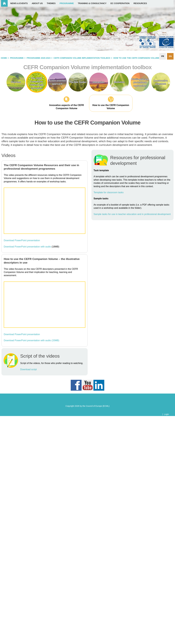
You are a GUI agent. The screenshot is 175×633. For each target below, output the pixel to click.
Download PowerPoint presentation (22, 240)
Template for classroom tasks (109, 192)
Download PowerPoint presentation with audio (27, 246)
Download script (28, 369)
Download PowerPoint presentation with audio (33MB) (31, 340)
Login (166, 414)
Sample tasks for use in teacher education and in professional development (132, 214)
